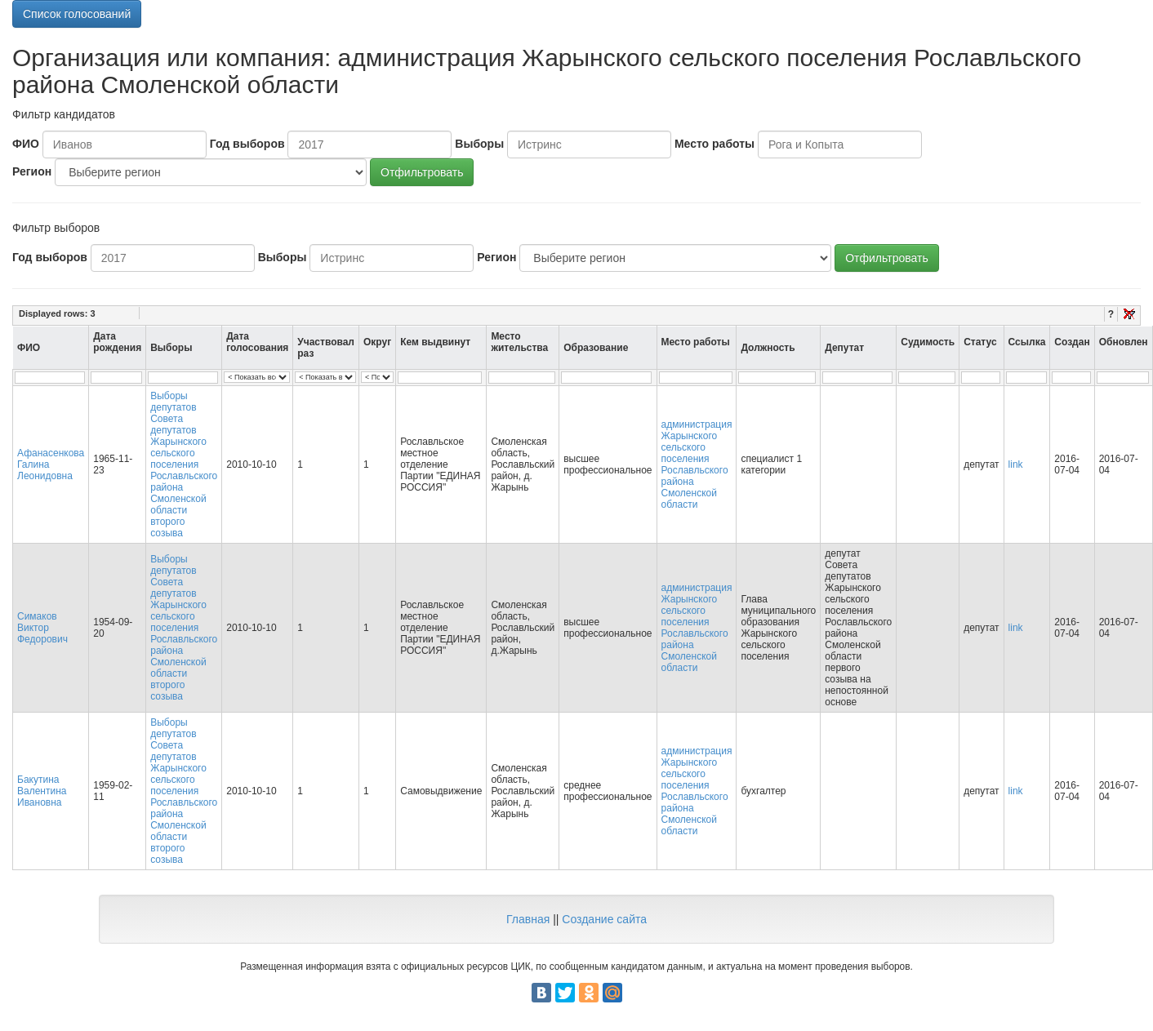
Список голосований (77, 13)
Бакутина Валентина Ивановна (41, 791)
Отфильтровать (422, 172)
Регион (31, 171)
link (1015, 464)
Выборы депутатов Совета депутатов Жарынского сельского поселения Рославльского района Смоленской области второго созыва (183, 464)
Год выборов (247, 143)
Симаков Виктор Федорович (42, 628)
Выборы (479, 143)
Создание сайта (604, 919)
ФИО (25, 143)
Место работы (714, 143)
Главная (528, 919)
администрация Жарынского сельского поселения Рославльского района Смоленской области (696, 464)
